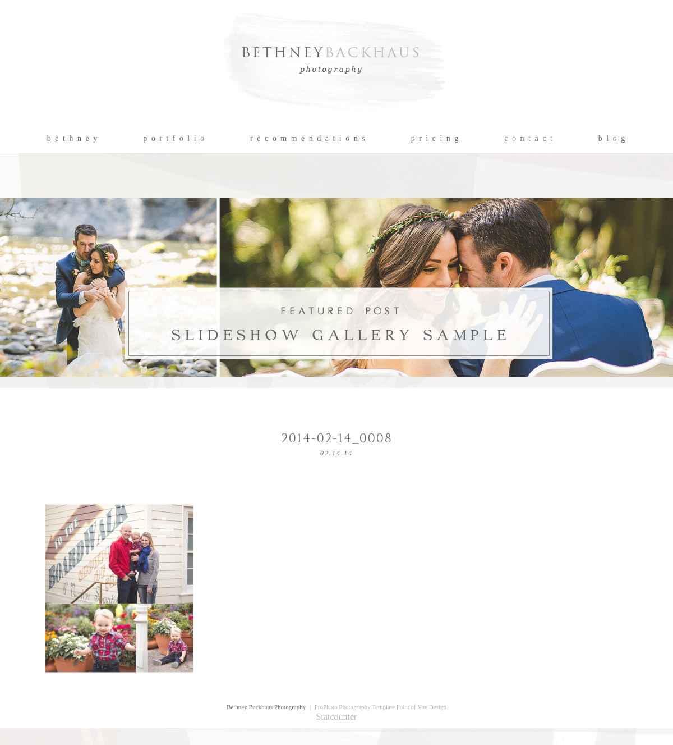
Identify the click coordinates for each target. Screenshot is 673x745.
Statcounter (336, 716)
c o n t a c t (528, 139)
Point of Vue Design (421, 706)
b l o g (612, 139)
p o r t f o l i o (174, 139)
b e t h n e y (72, 139)
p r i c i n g (435, 139)
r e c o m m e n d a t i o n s (308, 139)
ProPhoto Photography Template (355, 706)
